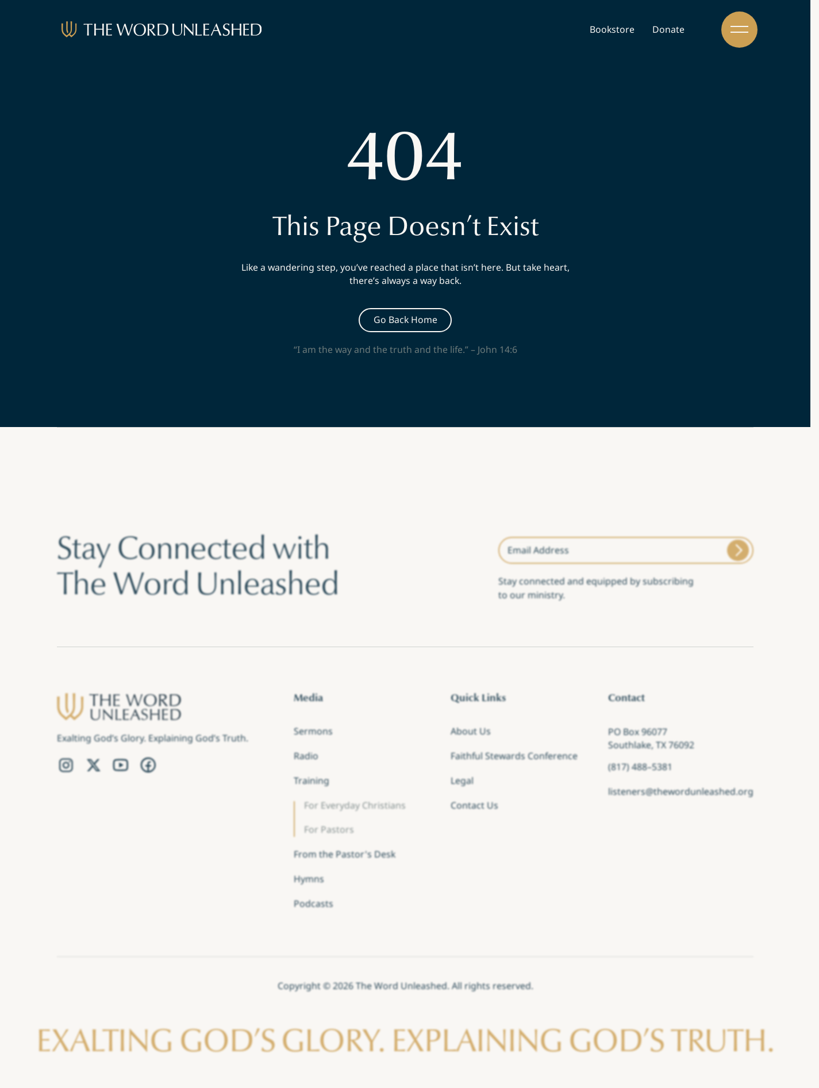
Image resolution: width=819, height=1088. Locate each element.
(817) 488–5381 (640, 768)
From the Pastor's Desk (344, 855)
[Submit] (738, 551)
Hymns (309, 880)
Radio (306, 757)
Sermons (313, 732)
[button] (739, 29)
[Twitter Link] (93, 765)
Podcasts (313, 904)
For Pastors (329, 831)
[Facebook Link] (148, 765)
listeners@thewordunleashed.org (680, 793)
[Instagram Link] (66, 765)
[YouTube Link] (120, 765)
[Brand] (161, 29)
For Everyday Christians (355, 806)
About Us (471, 732)
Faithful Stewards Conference (514, 757)
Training (311, 782)
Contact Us (474, 806)
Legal (462, 782)
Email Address (538, 550)
